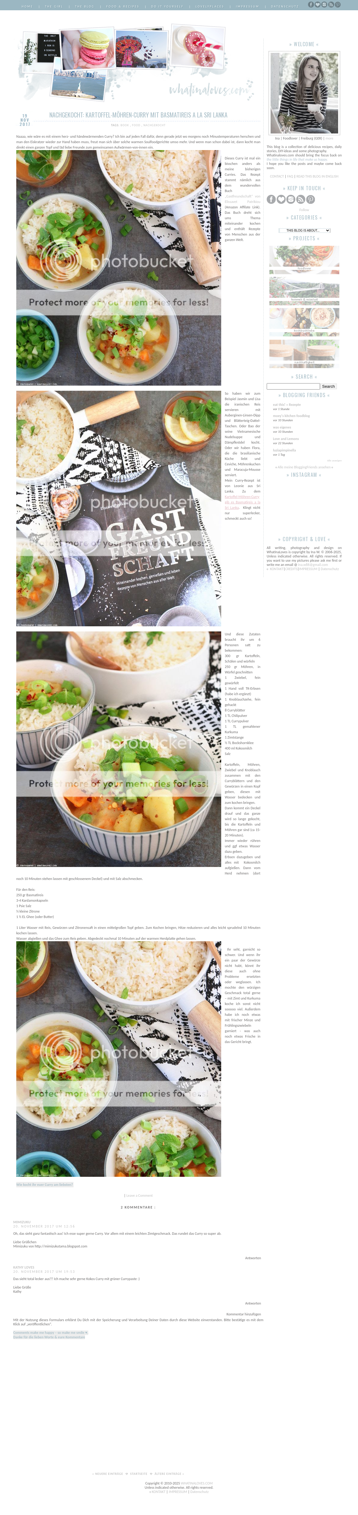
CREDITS (291, 569)
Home (27, 6)
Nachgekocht (154, 125)
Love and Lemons (286, 439)
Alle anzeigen (334, 460)
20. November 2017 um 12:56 (44, 1226)
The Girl (54, 6)
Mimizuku (22, 1222)
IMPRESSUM (308, 569)
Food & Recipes (123, 6)
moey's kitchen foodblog (291, 416)
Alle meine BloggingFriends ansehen (304, 467)
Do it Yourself (167, 6)
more (329, 138)
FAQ (290, 176)
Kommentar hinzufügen (244, 1314)
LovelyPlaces (210, 6)
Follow (304, 210)
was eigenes (282, 427)
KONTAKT (277, 569)
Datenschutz (285, 6)
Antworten (253, 1258)
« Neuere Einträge (108, 1474)
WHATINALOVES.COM (197, 1483)
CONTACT (277, 176)
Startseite (139, 1474)
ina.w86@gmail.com (313, 565)
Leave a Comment (140, 1195)
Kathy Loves (23, 1267)
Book (125, 125)
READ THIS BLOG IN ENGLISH (317, 176)
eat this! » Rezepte (287, 405)
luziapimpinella (284, 450)
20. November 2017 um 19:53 (44, 1271)
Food (136, 125)
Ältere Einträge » (169, 1474)
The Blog (85, 6)
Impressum (247, 6)
